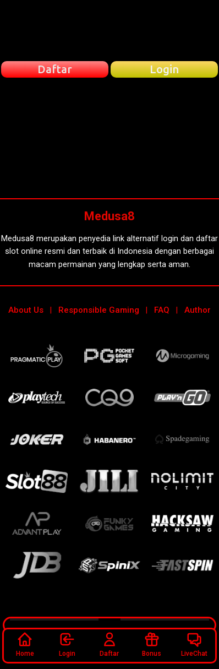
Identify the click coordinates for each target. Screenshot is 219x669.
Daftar (109, 644)
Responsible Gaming (98, 310)
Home (25, 644)
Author (197, 310)
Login (67, 644)
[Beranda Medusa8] (109, 30)
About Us (25, 310)
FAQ (161, 310)
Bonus (151, 644)
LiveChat (194, 644)
